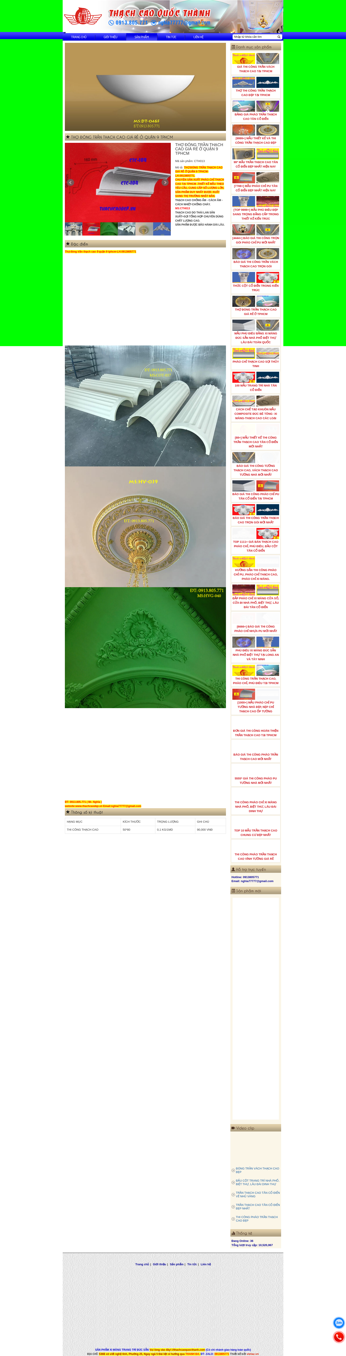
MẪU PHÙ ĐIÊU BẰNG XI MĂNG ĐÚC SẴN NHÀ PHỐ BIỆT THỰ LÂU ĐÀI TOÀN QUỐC (256, 332)
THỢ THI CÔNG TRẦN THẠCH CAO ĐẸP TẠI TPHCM (256, 87)
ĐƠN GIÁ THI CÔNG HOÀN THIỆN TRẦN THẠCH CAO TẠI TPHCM (256, 727)
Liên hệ (198, 37)
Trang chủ (78, 37)
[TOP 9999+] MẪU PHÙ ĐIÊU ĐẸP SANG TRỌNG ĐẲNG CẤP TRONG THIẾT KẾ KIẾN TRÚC (256, 208)
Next (165, 182)
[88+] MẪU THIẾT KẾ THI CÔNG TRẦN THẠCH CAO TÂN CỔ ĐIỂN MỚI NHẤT (256, 436)
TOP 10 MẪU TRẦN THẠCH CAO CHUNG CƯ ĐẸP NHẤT (256, 827)
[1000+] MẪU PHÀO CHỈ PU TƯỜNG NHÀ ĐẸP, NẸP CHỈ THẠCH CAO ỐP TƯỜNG (256, 701)
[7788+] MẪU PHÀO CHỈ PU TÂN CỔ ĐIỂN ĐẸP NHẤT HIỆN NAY (256, 182)
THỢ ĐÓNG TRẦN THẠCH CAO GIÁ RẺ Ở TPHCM (256, 306)
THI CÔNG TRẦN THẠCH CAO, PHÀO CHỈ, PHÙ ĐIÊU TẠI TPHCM (256, 675)
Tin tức (171, 37)
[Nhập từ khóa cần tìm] (255, 37)
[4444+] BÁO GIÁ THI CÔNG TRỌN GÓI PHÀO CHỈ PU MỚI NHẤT (256, 234)
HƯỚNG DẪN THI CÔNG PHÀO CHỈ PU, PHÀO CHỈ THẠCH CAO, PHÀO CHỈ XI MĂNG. (256, 568)
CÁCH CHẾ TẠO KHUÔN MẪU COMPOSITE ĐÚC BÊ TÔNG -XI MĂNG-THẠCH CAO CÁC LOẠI (256, 408)
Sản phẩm (142, 37)
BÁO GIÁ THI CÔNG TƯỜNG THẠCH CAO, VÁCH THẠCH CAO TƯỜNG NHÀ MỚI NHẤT (256, 464)
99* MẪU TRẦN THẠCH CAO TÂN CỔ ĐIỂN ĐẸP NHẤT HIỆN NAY (256, 158)
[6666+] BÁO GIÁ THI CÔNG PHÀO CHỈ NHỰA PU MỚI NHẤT (256, 623)
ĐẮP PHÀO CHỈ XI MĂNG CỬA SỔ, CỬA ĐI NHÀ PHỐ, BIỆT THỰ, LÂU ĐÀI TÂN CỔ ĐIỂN (256, 597)
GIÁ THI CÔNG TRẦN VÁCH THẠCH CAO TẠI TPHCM (256, 63)
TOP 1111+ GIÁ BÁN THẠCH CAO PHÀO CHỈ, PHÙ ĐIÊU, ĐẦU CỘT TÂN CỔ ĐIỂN (256, 540)
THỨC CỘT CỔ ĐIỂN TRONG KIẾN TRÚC (256, 282)
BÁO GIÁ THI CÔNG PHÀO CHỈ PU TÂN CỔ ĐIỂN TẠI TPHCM (256, 490)
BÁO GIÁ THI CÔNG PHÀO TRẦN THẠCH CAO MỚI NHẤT (256, 751)
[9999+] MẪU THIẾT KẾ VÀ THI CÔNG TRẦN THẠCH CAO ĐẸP (256, 134)
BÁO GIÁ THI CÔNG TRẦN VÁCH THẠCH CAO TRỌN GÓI (256, 258)
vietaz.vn (253, 1354)
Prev (70, 182)
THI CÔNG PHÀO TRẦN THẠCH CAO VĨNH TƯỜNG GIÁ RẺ (256, 850)
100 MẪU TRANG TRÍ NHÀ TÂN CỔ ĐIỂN (256, 382)
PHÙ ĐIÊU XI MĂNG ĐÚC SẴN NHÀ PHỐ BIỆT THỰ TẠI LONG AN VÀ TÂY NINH (256, 649)
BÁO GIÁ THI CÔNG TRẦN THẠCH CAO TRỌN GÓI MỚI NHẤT (256, 514)
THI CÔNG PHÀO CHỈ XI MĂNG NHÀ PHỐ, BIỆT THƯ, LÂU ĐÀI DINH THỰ (256, 800)
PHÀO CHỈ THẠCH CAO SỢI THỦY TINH (256, 358)
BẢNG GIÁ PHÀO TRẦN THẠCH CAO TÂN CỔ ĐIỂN (256, 111)
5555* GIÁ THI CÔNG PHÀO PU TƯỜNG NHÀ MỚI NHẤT (256, 775)
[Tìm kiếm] (279, 37)
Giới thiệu (110, 37)
